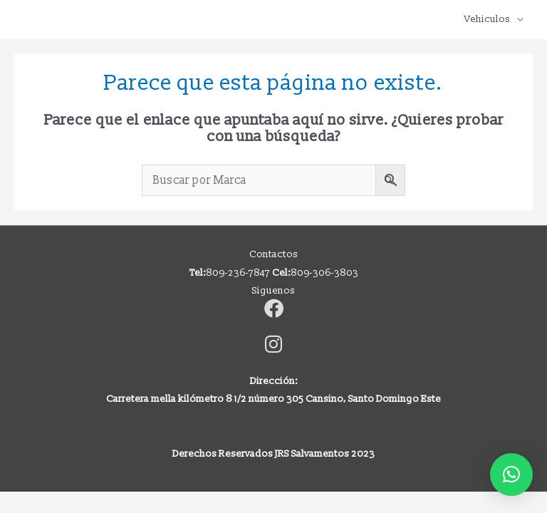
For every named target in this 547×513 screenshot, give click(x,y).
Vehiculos (487, 19)
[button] (511, 474)
